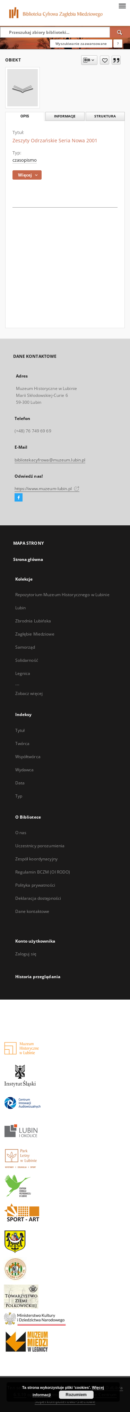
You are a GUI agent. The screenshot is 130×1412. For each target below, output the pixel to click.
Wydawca (24, 770)
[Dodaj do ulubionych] (104, 60)
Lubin (20, 608)
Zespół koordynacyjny (36, 859)
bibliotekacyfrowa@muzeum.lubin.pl (50, 460)
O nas (21, 833)
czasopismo (24, 160)
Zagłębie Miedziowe (34, 634)
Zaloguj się (26, 954)
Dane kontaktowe (32, 911)
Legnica (23, 673)
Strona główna (28, 559)
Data (20, 783)
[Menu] (122, 5)
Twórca (22, 743)
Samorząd (25, 647)
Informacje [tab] (65, 116)
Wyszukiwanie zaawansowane (81, 43)
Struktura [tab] (105, 116)
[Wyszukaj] (120, 32)
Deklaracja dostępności (38, 898)
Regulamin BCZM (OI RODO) (42, 872)
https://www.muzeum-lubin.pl (47, 489)
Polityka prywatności (35, 885)
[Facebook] (19, 498)
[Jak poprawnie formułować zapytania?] (117, 43)
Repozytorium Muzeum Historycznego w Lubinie (62, 595)
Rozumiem (76, 1394)
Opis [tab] (24, 116)
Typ (18, 796)
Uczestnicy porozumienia (40, 846)
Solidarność (26, 660)
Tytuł (20, 730)
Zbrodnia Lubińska (33, 621)
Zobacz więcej (29, 693)
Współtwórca (28, 757)
